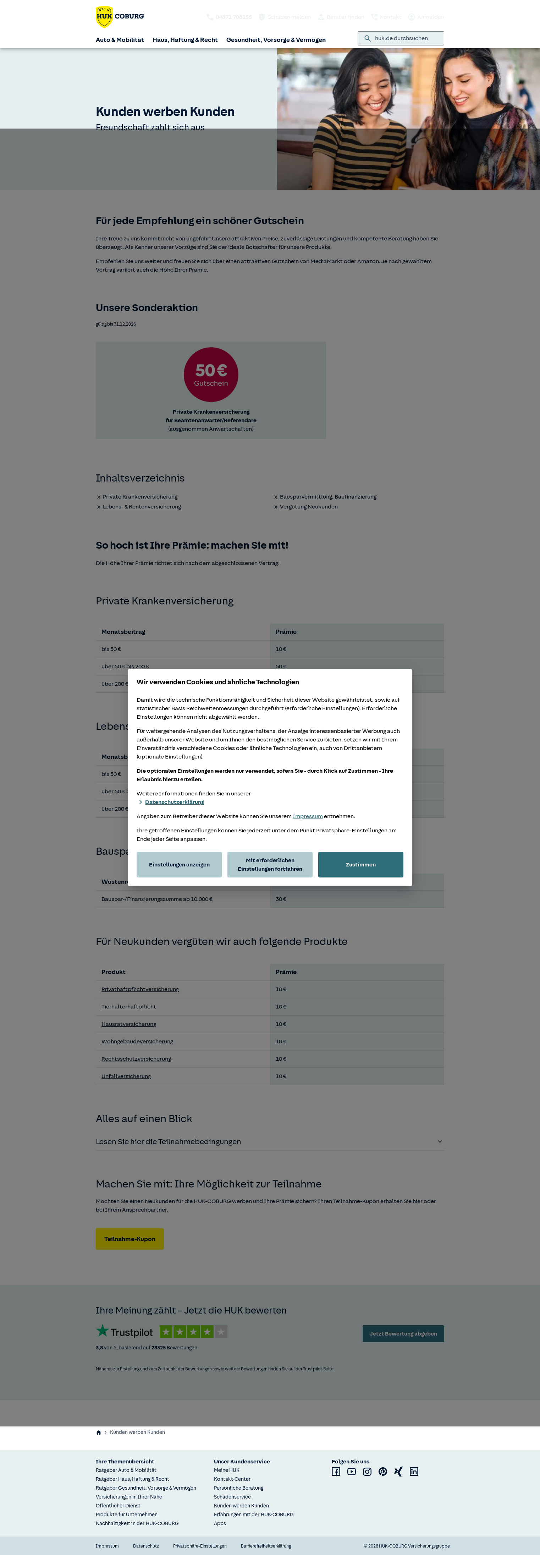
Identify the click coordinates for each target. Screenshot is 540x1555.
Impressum (308, 816)
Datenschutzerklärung (170, 802)
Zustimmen (361, 864)
